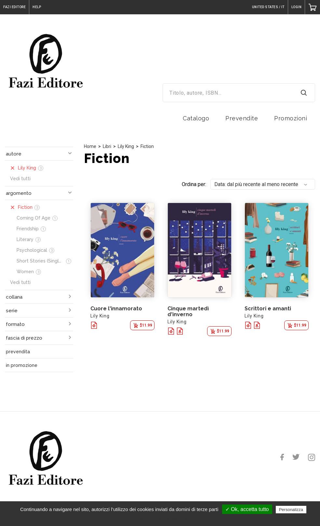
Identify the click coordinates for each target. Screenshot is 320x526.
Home (90, 146)
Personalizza (291, 509)
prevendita (18, 351)
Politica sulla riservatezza (163, 518)
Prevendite (241, 118)
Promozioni (290, 118)
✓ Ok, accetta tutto (247, 509)
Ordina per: (194, 184)
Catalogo (196, 118)
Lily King (126, 146)
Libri (107, 146)
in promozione (21, 365)
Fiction (147, 146)
